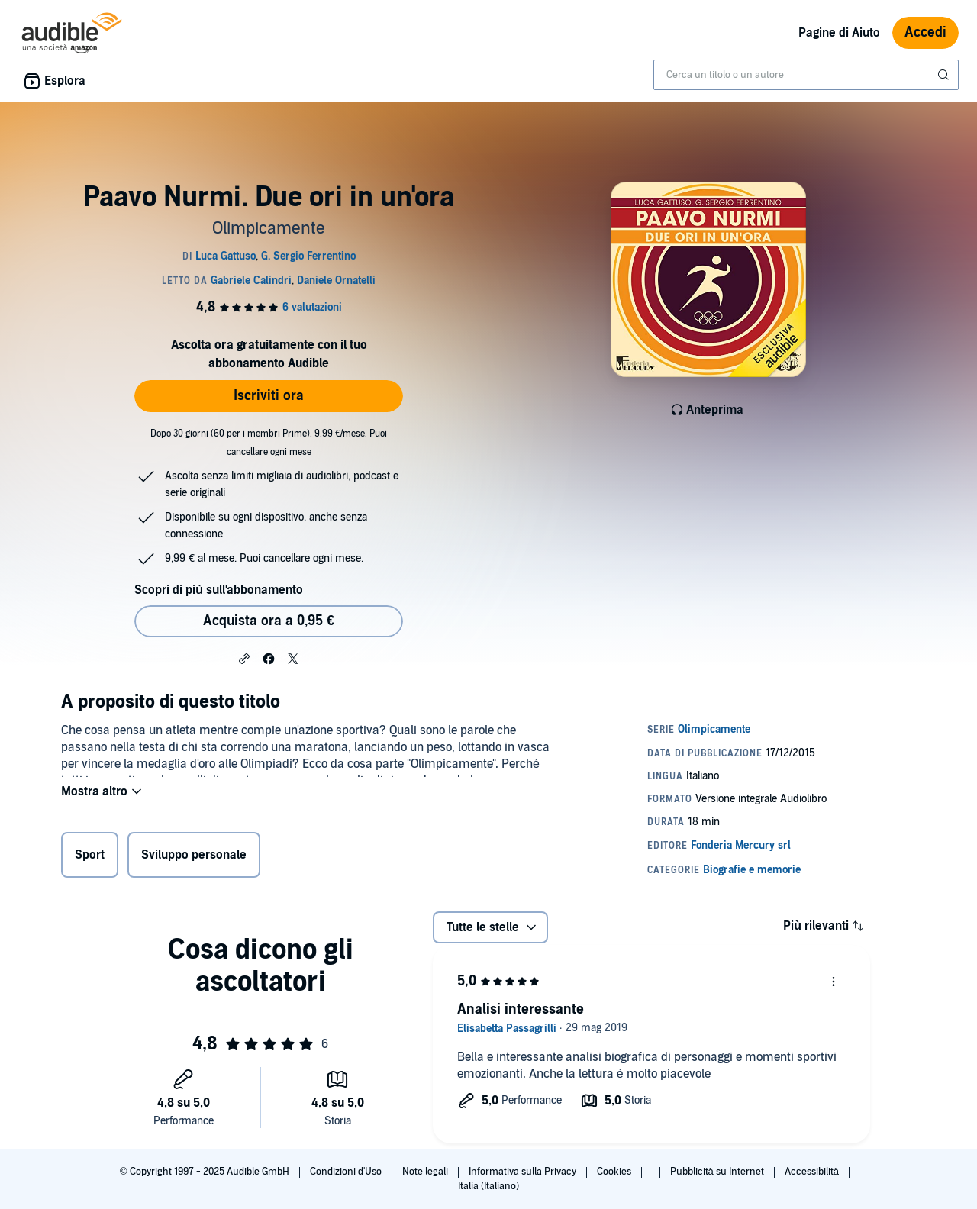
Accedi (925, 32)
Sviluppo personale (194, 858)
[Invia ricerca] (945, 75)
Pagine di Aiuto (839, 32)
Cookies (615, 1171)
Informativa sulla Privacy (524, 1171)
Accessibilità (813, 1171)
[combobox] (806, 75)
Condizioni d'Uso (347, 1171)
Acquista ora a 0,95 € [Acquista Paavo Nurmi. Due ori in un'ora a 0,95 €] (268, 621)
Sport (90, 858)
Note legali (426, 1171)
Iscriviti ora (269, 396)
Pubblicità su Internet (718, 1171)
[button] (244, 658)
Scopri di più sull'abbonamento (218, 590)
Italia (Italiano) (488, 1186)
